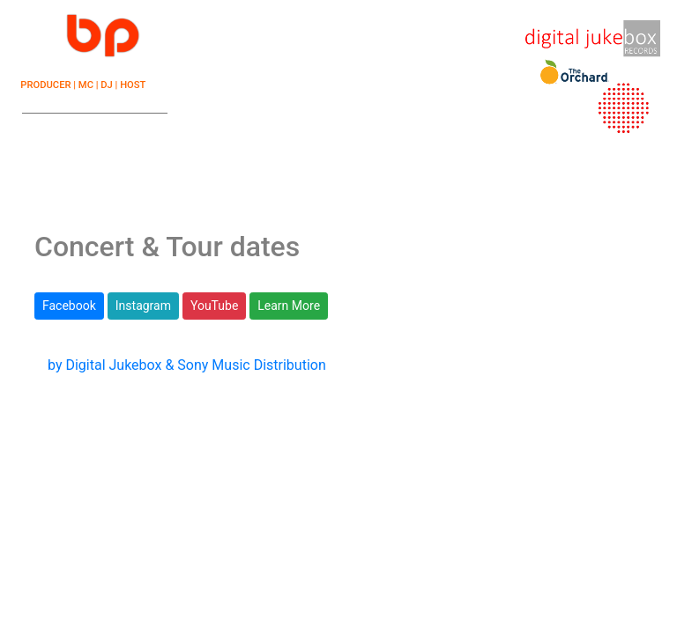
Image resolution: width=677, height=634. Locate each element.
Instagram (143, 306)
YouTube (214, 306)
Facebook (69, 306)
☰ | (82, 26)
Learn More (288, 306)
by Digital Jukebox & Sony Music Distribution (187, 365)
